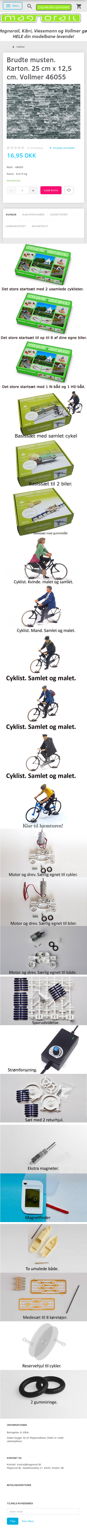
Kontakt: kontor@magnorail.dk (24, 1464)
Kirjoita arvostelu (64, 148)
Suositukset (59, 214)
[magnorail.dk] (40, 17)
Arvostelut (40, 226)
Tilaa (12, 1521)
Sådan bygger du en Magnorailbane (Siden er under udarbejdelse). (35, 1439)
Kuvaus (11, 214)
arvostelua (35, 148)
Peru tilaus (28, 1521)
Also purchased (33, 214)
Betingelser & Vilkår (18, 1432)
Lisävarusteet (16, 226)
